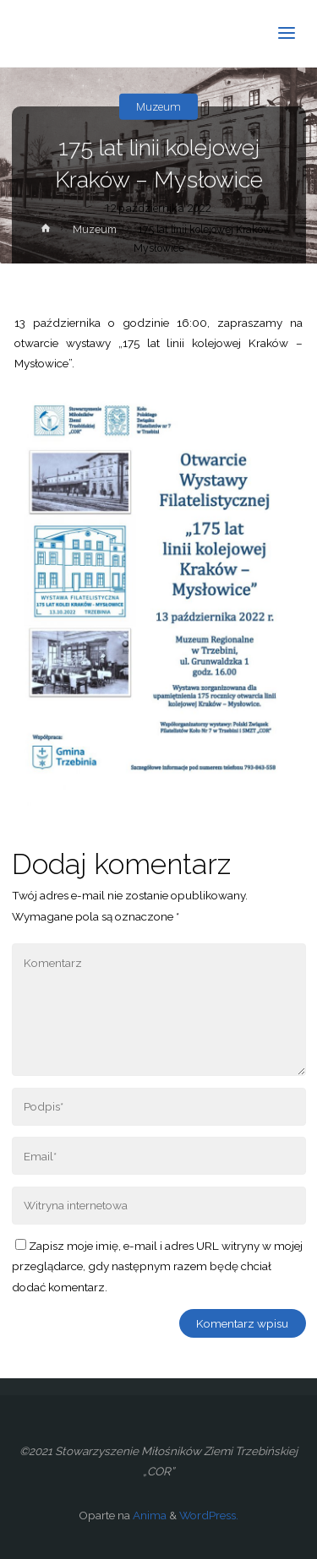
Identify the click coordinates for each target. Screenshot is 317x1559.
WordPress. (208, 1515)
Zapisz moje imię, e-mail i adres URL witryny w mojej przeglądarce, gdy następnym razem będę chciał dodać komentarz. (157, 1266)
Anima (148, 1515)
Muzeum (158, 106)
